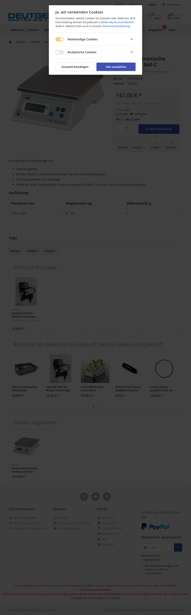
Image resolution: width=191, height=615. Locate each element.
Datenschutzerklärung (116, 26)
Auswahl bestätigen (75, 67)
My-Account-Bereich (121, 22)
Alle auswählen (116, 67)
